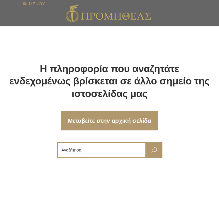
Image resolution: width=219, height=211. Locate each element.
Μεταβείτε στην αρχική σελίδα (109, 121)
